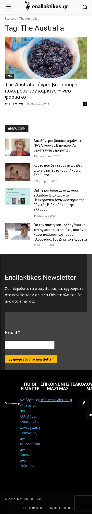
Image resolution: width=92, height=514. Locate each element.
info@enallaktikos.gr (56, 399)
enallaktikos (14, 103)
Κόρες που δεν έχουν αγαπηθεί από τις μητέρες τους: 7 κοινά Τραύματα (58, 170)
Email (12, 333)
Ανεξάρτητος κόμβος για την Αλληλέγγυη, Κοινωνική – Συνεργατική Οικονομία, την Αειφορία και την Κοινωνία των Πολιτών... (30, 432)
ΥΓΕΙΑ (9, 76)
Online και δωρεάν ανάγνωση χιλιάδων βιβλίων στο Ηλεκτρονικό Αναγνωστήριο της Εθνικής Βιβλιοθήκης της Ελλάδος (59, 199)
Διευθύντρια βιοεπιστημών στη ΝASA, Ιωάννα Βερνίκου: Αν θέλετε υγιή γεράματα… (58, 145)
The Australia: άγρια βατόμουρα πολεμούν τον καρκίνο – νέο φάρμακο (41, 91)
